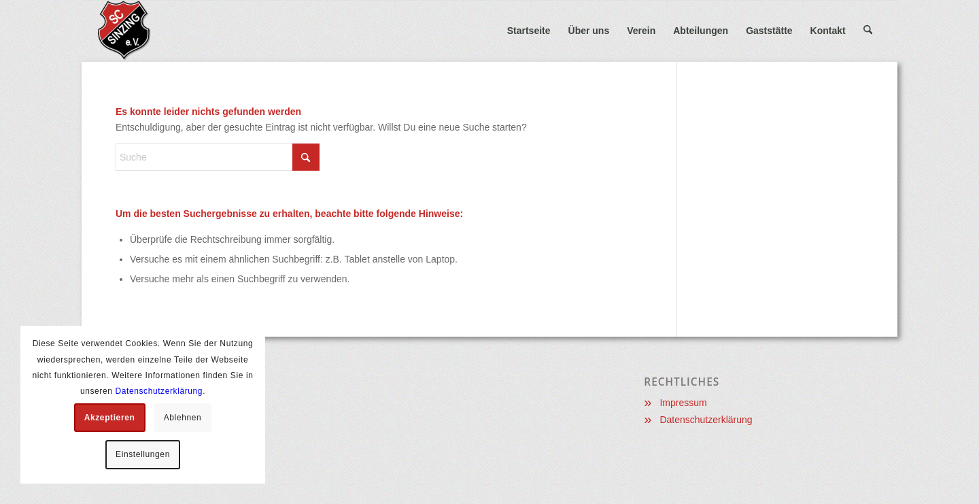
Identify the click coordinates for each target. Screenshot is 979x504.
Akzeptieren (109, 417)
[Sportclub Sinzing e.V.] (163, 31)
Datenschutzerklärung (705, 419)
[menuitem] (529, 31)
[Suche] (868, 31)
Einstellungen (143, 454)
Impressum (682, 402)
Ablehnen (183, 417)
